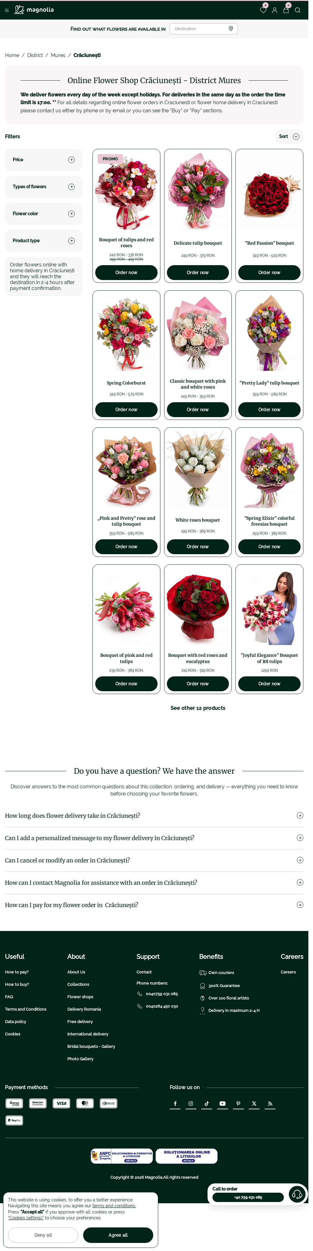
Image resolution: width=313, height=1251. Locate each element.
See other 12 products (198, 708)
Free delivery (80, 1061)
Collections (78, 1024)
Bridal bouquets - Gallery (91, 1086)
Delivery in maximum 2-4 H (229, 1050)
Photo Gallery (80, 1098)
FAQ (9, 1036)
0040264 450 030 (157, 1045)
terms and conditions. (114, 1205)
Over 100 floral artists (224, 1037)
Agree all (118, 1235)
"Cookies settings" (26, 1217)
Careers (288, 1011)
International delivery (87, 1073)
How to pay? (17, 1011)
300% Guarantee (219, 1025)
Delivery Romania (84, 1048)
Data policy (15, 1061)
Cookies (12, 1073)
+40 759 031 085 (248, 1197)
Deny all (43, 1235)
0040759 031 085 (157, 1033)
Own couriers (216, 1012)
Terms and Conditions (25, 1048)
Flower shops (80, 1036)
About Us (76, 1011)
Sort (289, 136)
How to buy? (17, 1024)
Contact (144, 1011)
